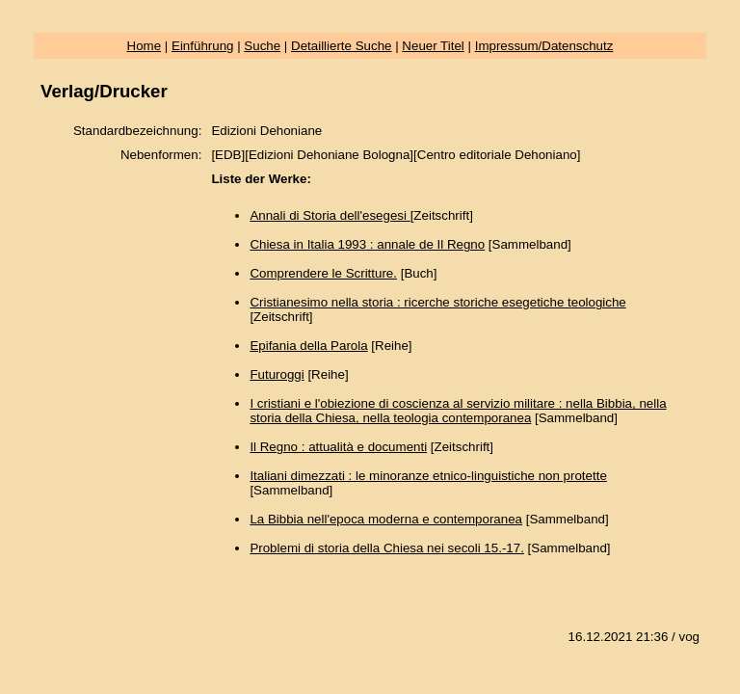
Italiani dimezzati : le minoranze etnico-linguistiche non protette (428, 475)
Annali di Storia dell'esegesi (330, 215)
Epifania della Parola (308, 345)
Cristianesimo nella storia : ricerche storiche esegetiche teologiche (437, 302)
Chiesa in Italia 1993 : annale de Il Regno (367, 244)
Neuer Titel (432, 46)
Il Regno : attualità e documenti (338, 447)
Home (144, 46)
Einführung (202, 46)
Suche (262, 46)
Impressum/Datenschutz (544, 46)
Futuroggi (277, 374)
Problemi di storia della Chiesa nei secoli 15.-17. (386, 548)
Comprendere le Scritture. (323, 273)
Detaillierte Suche (341, 46)
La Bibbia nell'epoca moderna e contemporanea (386, 519)
